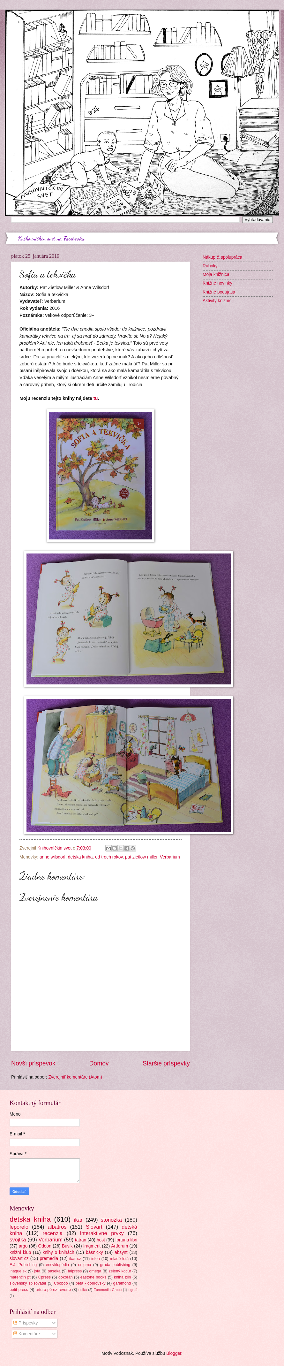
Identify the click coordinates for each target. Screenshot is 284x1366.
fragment (92, 1246)
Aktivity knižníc (217, 300)
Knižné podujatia (219, 292)
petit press (19, 1289)
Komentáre (26, 1334)
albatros (57, 1227)
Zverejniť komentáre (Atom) (75, 1077)
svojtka (18, 1240)
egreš (132, 1290)
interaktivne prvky (102, 1233)
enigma (84, 1265)
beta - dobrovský (91, 1283)
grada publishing (115, 1265)
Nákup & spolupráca (222, 257)
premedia (49, 1258)
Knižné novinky (217, 283)
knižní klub (20, 1252)
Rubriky (210, 265)
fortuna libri (126, 1240)
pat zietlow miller (141, 857)
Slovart (94, 1227)
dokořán (65, 1277)
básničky (94, 1252)
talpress (75, 1271)
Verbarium (170, 857)
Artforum (119, 1246)
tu (95, 398)
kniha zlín (122, 1277)
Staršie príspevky (166, 1063)
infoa (95, 1258)
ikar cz (75, 1258)
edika (82, 1290)
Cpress (44, 1277)
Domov (99, 1063)
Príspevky (25, 1323)
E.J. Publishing (23, 1265)
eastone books (93, 1277)
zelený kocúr (120, 1271)
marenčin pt (20, 1277)
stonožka (111, 1220)
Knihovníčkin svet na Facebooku (51, 238)
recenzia (53, 1233)
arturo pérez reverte (53, 1289)
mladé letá (119, 1258)
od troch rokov (109, 857)
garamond (122, 1283)
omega (95, 1271)
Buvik (67, 1246)
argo (23, 1246)
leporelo (19, 1227)
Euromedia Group (107, 1290)
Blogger (173, 1353)
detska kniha (80, 857)
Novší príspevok (33, 1063)
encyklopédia (57, 1265)
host (101, 1240)
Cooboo (61, 1283)
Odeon (44, 1246)
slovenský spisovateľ (28, 1283)
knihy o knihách (58, 1252)
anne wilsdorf (52, 857)
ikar (78, 1220)
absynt (121, 1252)
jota (37, 1271)
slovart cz (19, 1258)
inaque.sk (18, 1271)
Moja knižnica (216, 274)
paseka (54, 1271)
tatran (80, 1240)
